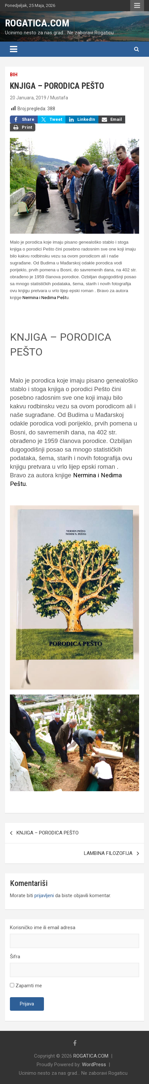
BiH (14, 74)
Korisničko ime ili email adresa (42, 928)
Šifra (15, 957)
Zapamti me (26, 986)
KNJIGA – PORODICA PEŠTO (48, 833)
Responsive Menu (137, 5)
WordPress (94, 1064)
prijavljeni (44, 895)
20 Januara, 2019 (28, 97)
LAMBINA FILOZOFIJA (108, 853)
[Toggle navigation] (13, 49)
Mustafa (59, 97)
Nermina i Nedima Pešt (44, 297)
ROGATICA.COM (37, 23)
